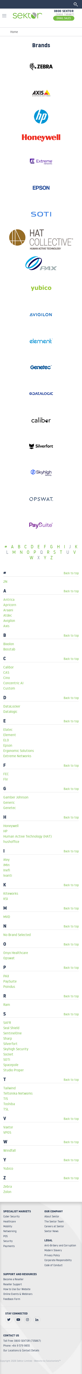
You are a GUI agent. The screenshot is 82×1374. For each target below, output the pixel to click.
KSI (5, 898)
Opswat (9, 958)
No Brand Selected (17, 934)
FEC (6, 774)
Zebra (7, 1186)
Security (8, 1241)
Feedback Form (11, 1299)
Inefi (6, 870)
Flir (5, 779)
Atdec (7, 615)
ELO (6, 740)
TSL (6, 1109)
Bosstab (9, 649)
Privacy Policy (52, 1255)
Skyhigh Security (15, 1049)
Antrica (8, 599)
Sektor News (51, 1231)
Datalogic (10, 711)
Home (14, 32)
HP (5, 831)
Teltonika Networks (18, 1093)
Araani (8, 610)
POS (5, 1236)
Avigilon (9, 620)
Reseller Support (12, 1284)
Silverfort (10, 1043)
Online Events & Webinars (17, 1294)
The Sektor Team (54, 1221)
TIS (5, 1098)
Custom (9, 688)
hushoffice (11, 841)
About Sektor (51, 1216)
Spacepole (10, 1065)
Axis (6, 626)
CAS (6, 672)
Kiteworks (10, 893)
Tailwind (9, 1088)
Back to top (71, 573)
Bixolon (8, 644)
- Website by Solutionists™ (47, 1360)
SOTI (6, 1059)
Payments (9, 1246)
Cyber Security (11, 1216)
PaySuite (10, 981)
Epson (7, 745)
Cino (6, 677)
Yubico (8, 1168)
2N (5, 581)
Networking (9, 1231)
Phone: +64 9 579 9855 (16, 1345)
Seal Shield (11, 1028)
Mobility (7, 1226)
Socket (8, 1054)
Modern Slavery (53, 1250)
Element (9, 735)
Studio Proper (13, 1070)
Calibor (8, 667)
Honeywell (11, 826)
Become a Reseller (13, 1279)
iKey (6, 859)
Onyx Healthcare (15, 952)
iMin (6, 865)
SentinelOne (12, 1033)
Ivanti (7, 875)
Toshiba (9, 1104)
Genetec (9, 808)
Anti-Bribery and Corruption (60, 1245)
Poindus (9, 986)
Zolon (7, 1191)
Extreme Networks (17, 756)
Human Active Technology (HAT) (27, 836)
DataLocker (11, 706)
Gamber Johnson (15, 797)
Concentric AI (13, 683)
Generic (9, 802)
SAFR (7, 1022)
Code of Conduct (53, 1265)
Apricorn (9, 605)
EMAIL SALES (64, 18)
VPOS (7, 1132)
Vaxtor (8, 1127)
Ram (6, 1004)
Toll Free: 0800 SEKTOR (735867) (22, 1340)
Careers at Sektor (54, 1226)
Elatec (7, 729)
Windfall (9, 1150)
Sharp (7, 1038)
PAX (6, 976)
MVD (6, 916)
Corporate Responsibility (58, 1260)
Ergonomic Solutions (18, 750)
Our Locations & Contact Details (21, 1350)
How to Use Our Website (16, 1289)
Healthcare (9, 1221)
